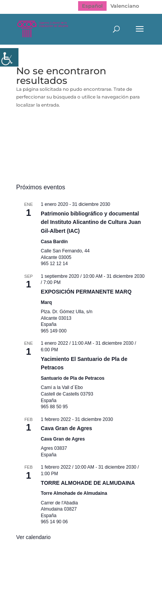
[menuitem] (92, 6)
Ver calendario (33, 537)
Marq (46, 302)
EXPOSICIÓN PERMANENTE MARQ (86, 292)
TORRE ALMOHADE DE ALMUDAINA (88, 483)
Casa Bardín (54, 241)
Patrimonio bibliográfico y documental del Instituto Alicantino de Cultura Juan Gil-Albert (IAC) (91, 222)
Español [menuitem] (92, 6)
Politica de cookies (76, 582)
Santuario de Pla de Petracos (72, 378)
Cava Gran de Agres (66, 428)
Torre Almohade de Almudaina (74, 493)
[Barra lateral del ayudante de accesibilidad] (9, 57)
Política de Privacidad (96, 574)
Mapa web (41, 574)
